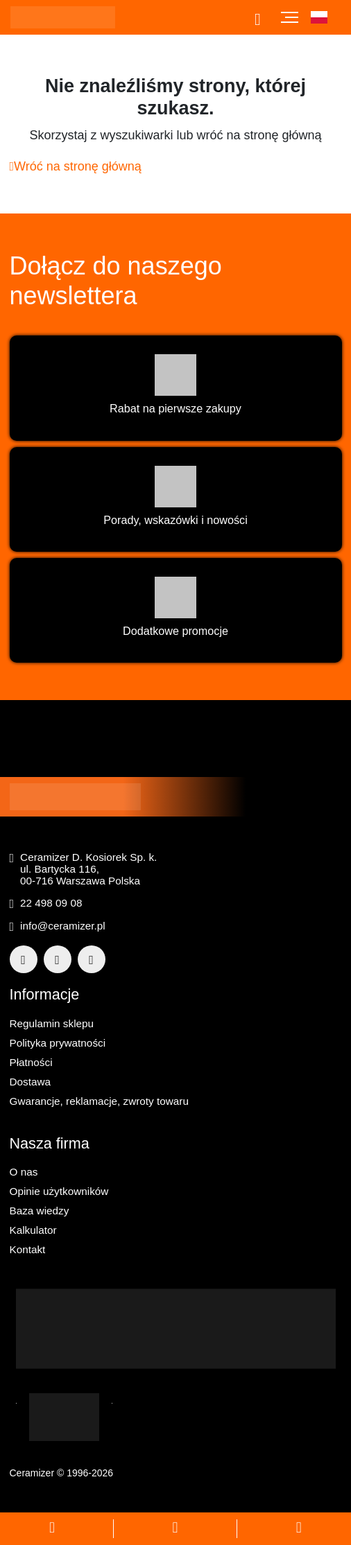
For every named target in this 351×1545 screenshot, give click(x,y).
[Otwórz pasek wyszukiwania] (261, 19)
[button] (326, 17)
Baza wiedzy (39, 1210)
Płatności (31, 1062)
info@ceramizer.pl (62, 926)
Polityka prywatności (58, 1043)
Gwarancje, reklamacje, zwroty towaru (99, 1101)
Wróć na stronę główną (76, 166)
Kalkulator (33, 1230)
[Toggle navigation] (289, 17)
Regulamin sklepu (52, 1023)
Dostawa (30, 1082)
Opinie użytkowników (59, 1191)
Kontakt (28, 1249)
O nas (24, 1172)
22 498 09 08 (51, 903)
